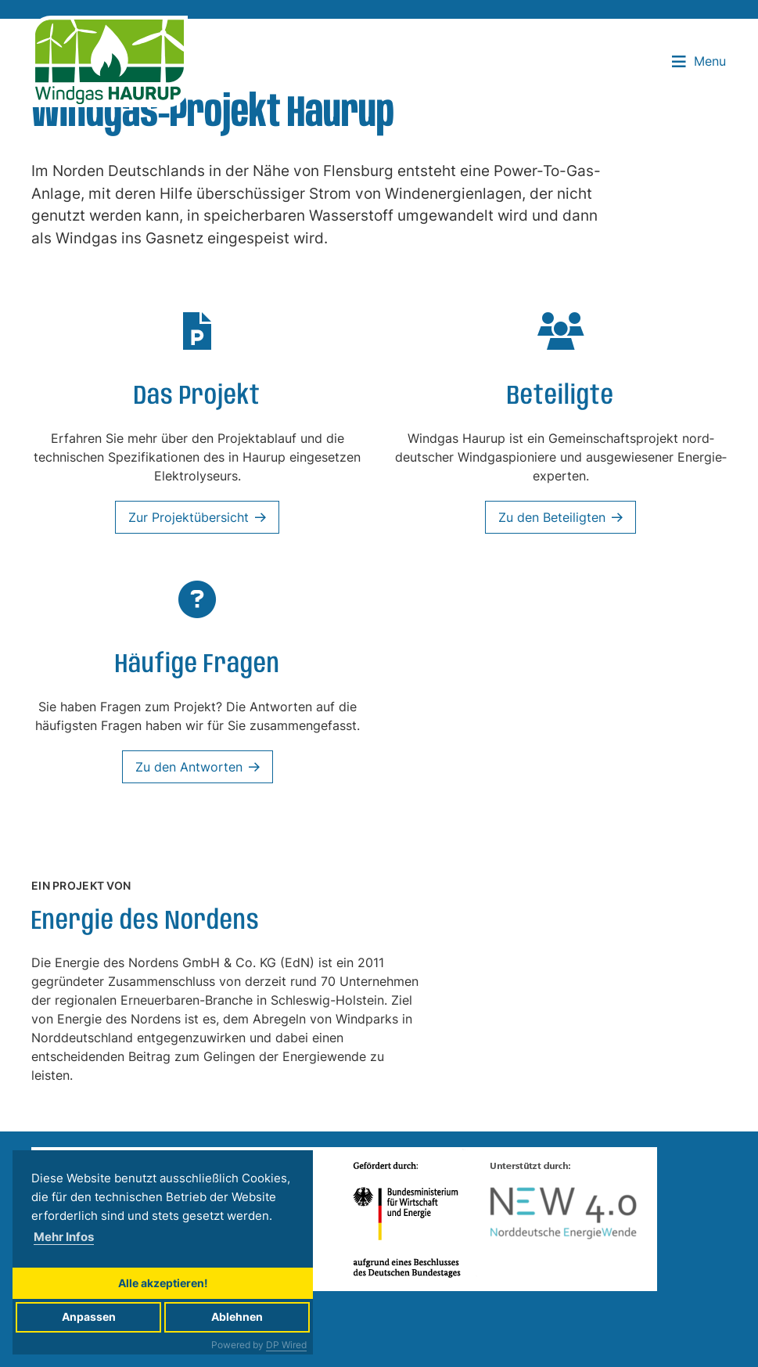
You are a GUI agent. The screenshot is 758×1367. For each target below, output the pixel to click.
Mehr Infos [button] (64, 1236)
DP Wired (286, 1345)
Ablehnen (237, 1316)
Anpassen (89, 1316)
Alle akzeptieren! (163, 1283)
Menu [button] (699, 61)
